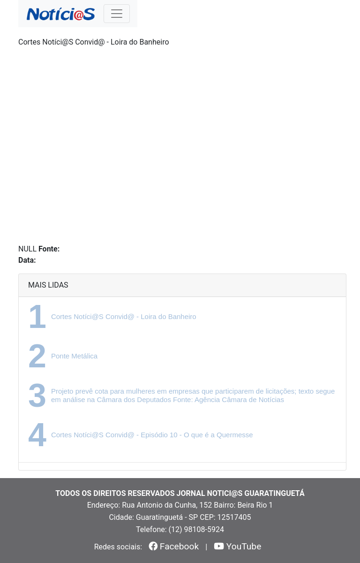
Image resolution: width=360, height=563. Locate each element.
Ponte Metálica (74, 356)
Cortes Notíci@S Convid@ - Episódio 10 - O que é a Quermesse (152, 435)
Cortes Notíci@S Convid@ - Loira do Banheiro (123, 316)
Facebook (174, 546)
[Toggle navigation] (117, 13)
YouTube (237, 546)
